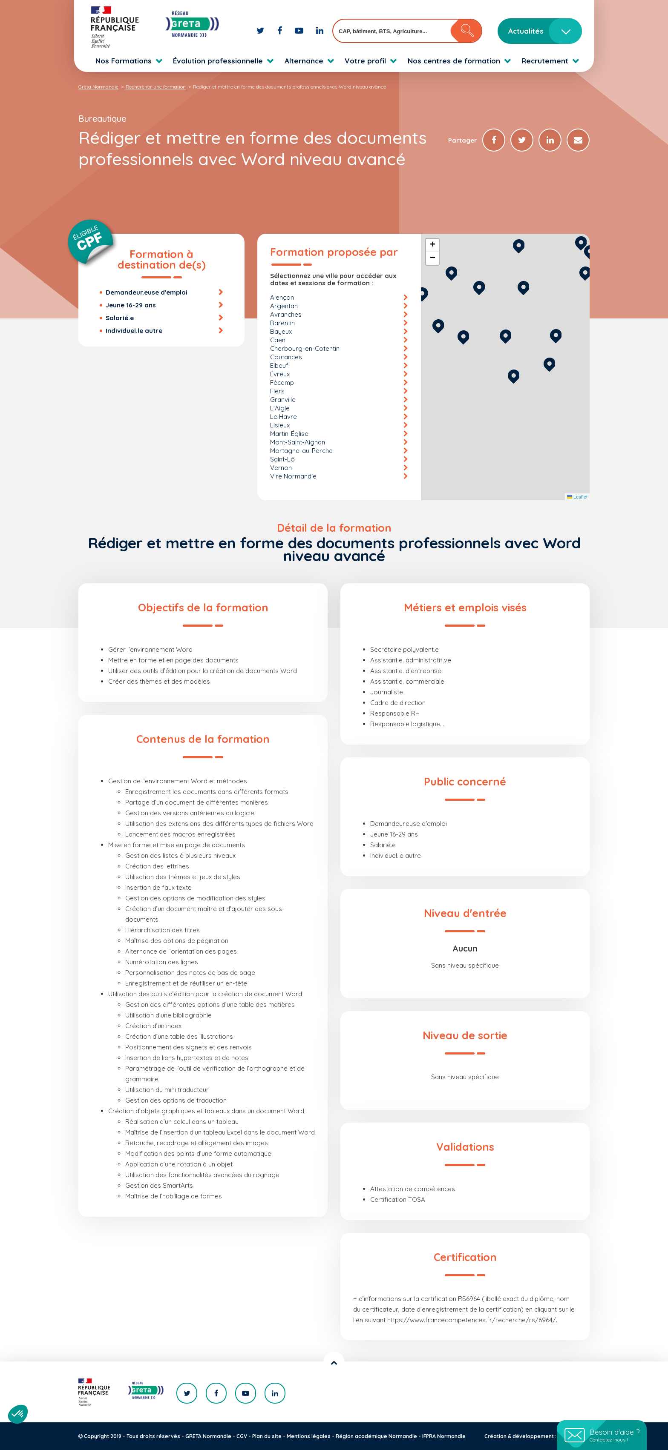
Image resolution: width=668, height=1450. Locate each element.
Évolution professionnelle (218, 60)
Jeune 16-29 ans (131, 305)
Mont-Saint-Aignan (297, 442)
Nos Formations (123, 60)
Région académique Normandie (376, 1436)
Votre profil (365, 60)
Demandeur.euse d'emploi (146, 292)
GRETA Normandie (208, 1436)
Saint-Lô (282, 459)
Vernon (281, 468)
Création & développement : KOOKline (533, 1436)
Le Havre (283, 417)
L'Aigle (280, 408)
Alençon (282, 297)
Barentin (282, 323)
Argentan (284, 306)
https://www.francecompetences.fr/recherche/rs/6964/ (471, 1320)
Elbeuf (279, 365)
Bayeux (281, 331)
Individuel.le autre (134, 330)
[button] (513, 375)
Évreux (280, 374)
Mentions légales (309, 1436)
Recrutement (544, 60)
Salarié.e (120, 318)
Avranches (286, 314)
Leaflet (577, 496)
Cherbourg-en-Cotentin (305, 348)
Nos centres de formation (454, 60)
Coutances (286, 357)
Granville (283, 399)
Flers (277, 391)
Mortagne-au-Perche (301, 451)
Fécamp (282, 382)
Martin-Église (289, 434)
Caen (277, 340)
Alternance (304, 60)
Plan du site (267, 1436)
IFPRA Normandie (444, 1436)
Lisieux (280, 425)
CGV (241, 1436)
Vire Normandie (293, 476)
